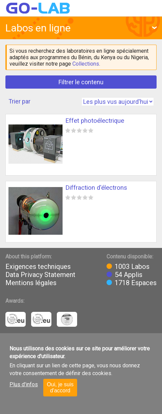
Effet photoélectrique (94, 120)
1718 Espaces (136, 283)
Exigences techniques (38, 266)
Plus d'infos (23, 384)
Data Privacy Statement (40, 275)
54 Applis (128, 275)
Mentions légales (30, 283)
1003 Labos (132, 266)
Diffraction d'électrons (96, 187)
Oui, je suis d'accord (60, 387)
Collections (85, 64)
